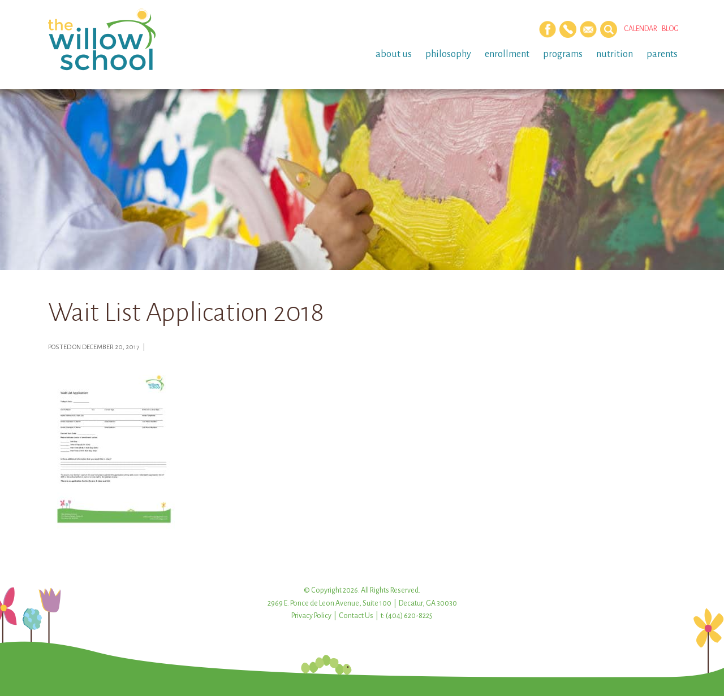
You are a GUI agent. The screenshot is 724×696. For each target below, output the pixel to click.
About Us (394, 54)
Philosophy (448, 54)
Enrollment (507, 54)
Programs (563, 54)
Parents (662, 54)
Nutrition (614, 54)
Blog (670, 29)
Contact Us (356, 616)
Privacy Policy (311, 616)
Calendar (640, 29)
